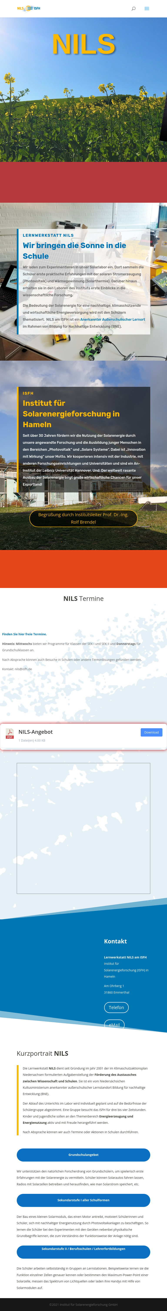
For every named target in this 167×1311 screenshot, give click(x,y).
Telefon (116, 1007)
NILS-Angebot (35, 731)
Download (151, 732)
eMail (114, 1025)
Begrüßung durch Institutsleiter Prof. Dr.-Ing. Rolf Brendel (83, 518)
